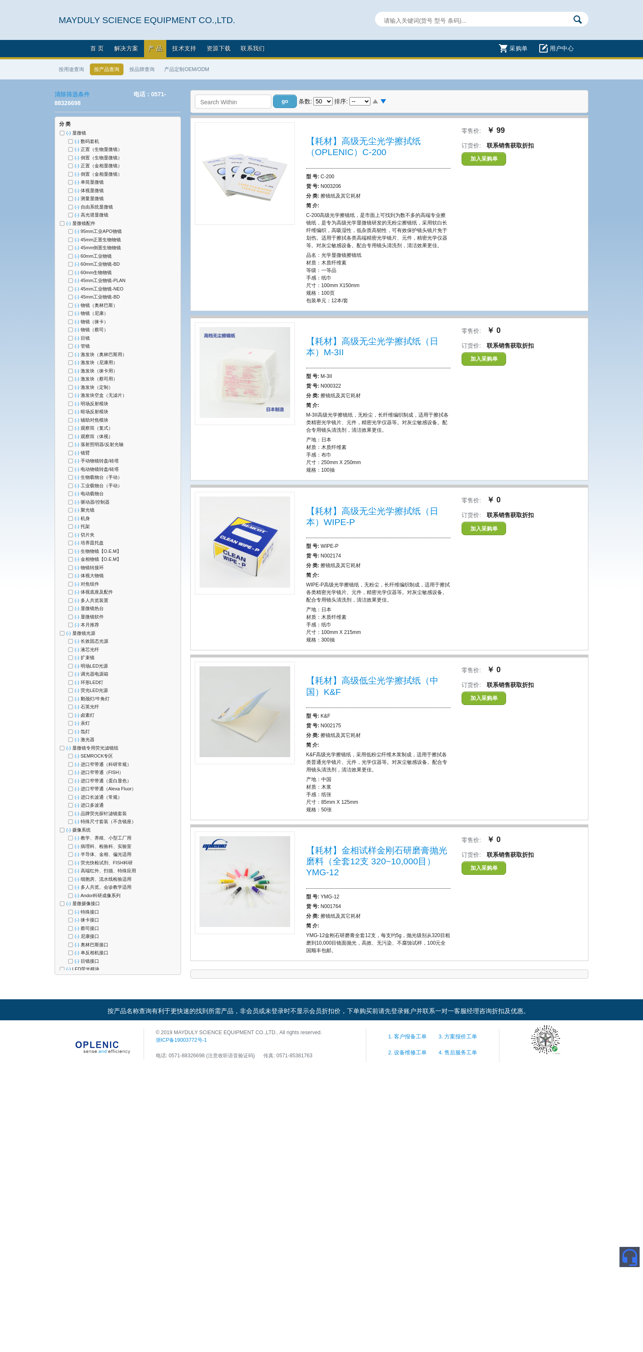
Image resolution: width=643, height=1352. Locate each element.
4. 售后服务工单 (457, 1053)
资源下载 (219, 48)
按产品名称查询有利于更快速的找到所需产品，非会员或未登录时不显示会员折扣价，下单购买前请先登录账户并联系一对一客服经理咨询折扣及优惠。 (319, 1011)
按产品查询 (106, 69)
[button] (285, 101)
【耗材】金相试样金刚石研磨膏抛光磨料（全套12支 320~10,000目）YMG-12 (376, 861)
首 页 (97, 48)
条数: (305, 101)
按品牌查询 (142, 69)
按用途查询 (71, 69)
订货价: (471, 145)
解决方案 (126, 48)
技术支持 (184, 48)
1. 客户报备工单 (408, 1037)
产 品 (155, 48)
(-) (69, 132)
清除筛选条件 (72, 94)
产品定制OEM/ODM (186, 69)
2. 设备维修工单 (408, 1053)
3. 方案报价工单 (457, 1037)
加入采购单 (484, 159)
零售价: (471, 130)
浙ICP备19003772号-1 (181, 1040)
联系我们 (253, 48)
